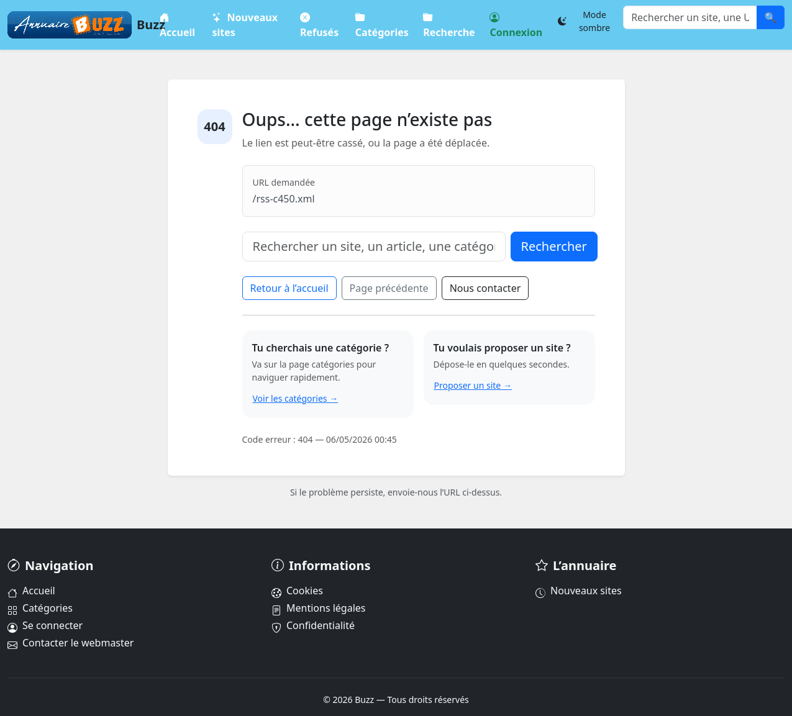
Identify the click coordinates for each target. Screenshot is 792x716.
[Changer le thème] (587, 21)
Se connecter (45, 625)
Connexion (515, 24)
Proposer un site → (473, 385)
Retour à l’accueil (289, 288)
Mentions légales (318, 608)
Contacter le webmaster (70, 643)
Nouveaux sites (245, 24)
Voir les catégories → (296, 398)
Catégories (381, 24)
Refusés (318, 24)
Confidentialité (313, 625)
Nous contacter (485, 288)
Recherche (449, 24)
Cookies (297, 590)
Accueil (177, 24)
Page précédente (389, 288)
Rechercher (554, 246)
